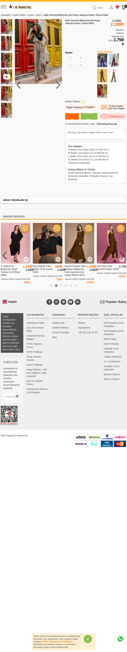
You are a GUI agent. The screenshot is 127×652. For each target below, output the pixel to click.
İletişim (81, 323)
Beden (69, 52)
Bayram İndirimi (112, 374)
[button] (58, 85)
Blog (54, 337)
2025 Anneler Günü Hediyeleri (114, 324)
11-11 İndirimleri (112, 361)
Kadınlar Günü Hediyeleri (111, 350)
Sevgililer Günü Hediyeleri (111, 368)
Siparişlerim (84, 327)
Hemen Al (72, 116)
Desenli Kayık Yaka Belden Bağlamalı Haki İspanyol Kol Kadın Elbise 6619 (75, 270)
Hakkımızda (58, 323)
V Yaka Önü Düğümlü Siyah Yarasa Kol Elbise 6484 (10, 270)
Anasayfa (5, 15)
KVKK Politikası (35, 352)
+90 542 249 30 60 (87, 332)
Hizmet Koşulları (60, 332)
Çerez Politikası (35, 364)
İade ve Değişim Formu (35, 383)
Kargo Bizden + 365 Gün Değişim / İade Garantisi (37, 372)
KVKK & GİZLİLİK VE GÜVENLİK (57, 642)
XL (82, 64)
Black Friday (110, 339)
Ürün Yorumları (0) (15, 200)
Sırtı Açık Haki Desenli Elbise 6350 (108, 267)
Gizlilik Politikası (60, 327)
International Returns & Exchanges (37, 391)
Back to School (111, 379)
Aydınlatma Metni (35, 323)
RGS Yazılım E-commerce (14, 435)
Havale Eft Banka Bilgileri (35, 337)
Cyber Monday (111, 343)
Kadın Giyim (19, 15)
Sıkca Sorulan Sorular (34, 358)
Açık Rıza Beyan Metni (35, 329)
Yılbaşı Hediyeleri (113, 356)
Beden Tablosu (75, 101)
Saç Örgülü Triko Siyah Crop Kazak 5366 (43, 269)
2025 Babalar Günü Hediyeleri (114, 333)
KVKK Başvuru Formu (34, 345)
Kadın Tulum (34, 15)
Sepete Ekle (89, 116)
